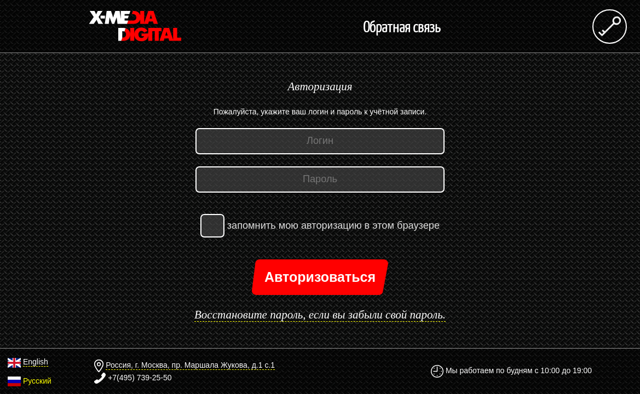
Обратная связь (402, 26)
